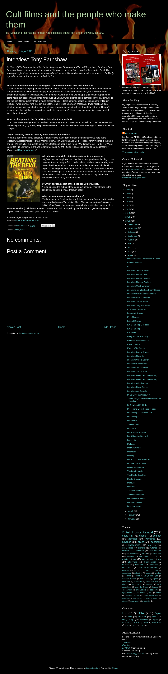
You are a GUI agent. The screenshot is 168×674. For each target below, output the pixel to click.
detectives (138, 573)
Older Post (109, 327)
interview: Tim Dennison (137, 368)
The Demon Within (135, 494)
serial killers (127, 548)
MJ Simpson (131, 133)
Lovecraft (139, 565)
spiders (149, 573)
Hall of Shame (39, 41)
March (131, 511)
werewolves (131, 553)
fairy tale (126, 581)
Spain (155, 620)
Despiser (131, 487)
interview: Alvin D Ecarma (138, 298)
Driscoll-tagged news (135, 653)
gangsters (156, 542)
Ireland (127, 625)
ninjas (124, 584)
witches (153, 548)
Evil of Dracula (133, 317)
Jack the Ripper (141, 587)
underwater (146, 601)
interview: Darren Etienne (138, 278)
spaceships (134, 545)
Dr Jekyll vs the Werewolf (138, 395)
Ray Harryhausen (26, 150)
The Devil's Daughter (136, 475)
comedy (157, 535)
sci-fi (151, 593)
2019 (127, 201)
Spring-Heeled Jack (151, 595)
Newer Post (14, 327)
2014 (127, 217)
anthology (143, 556)
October (131, 232)
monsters (139, 551)
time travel (127, 567)
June (130, 247)
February (132, 515)
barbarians (144, 579)
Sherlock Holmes (129, 579)
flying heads (127, 593)
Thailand (142, 617)
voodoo (149, 584)
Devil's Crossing (134, 479)
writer (22, 230)
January (131, 519)
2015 (127, 213)
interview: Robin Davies (137, 387)
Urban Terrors (22, 41)
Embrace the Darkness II (138, 340)
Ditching (131, 456)
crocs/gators (141, 590)
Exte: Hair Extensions (136, 309)
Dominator (131, 440)
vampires (150, 538)
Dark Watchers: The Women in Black (143, 259)
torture (158, 593)
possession (136, 584)
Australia (125, 622)
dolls (147, 570)
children (125, 551)
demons (141, 548)
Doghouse (131, 452)
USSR (135, 625)
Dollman (131, 444)
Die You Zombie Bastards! (138, 459)
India (154, 617)
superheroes (147, 559)
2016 (127, 209)
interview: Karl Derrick (137, 364)
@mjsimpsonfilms (136, 169)
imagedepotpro (93, 668)
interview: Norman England (139, 282)
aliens (141, 542)
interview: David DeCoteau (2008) (142, 375)
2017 (127, 205)
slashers (130, 556)
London (155, 587)
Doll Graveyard (134, 448)
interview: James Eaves (137, 301)
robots (125, 559)
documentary (155, 551)
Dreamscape (133, 417)
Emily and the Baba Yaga (138, 336)
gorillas (125, 570)
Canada (136, 622)
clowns (128, 576)
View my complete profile (133, 152)
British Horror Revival (137, 532)
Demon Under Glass (136, 498)
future (144, 553)
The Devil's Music (135, 471)
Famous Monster (134, 262)
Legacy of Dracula (135, 313)
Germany (144, 620)
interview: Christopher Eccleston (141, 294)
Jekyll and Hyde (151, 576)
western (158, 573)
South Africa (157, 622)
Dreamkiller (132, 420)
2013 (127, 221)
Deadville (131, 483)
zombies (133, 538)
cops (155, 556)
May (130, 251)
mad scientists (152, 581)
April (130, 255)
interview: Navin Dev (136, 356)
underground (134, 601)
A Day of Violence (135, 491)
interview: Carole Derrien (138, 360)
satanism (154, 565)
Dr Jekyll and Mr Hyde (137, 405)
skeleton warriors (152, 598)
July (130, 244)
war (159, 559)
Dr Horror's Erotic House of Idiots (142, 409)
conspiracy (126, 573)
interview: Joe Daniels (137, 391)
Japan (158, 613)
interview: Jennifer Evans (138, 270)
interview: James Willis (137, 371)
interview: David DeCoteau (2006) (142, 379)
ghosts (142, 535)
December (132, 224)
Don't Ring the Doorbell (137, 436)
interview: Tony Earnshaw (138, 305)
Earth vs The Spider (136, 348)
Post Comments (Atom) (29, 333)
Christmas (132, 562)
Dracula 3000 (133, 428)
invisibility (138, 581)
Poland (142, 625)
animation (152, 545)
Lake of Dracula (134, 321)
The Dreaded (133, 424)
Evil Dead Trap (133, 329)
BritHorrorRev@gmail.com (134, 178)
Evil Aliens (131, 333)
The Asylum (127, 590)
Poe (156, 570)
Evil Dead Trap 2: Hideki (138, 325)
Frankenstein (150, 562)
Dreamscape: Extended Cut (139, 413)
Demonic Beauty (134, 502)
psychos (126, 542)
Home (9, 41)
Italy (130, 617)
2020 (127, 197)
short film (127, 535)
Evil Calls (126, 648)
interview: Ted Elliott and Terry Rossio (143, 290)
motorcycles (137, 598)
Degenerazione (134, 506)
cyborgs (137, 570)
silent (138, 576)
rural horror (140, 593)
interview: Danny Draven (138, 352)
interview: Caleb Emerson (138, 286)
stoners (124, 601)
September (133, 236)
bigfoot (155, 579)
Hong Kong (127, 619)
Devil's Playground (135, 467)
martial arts (156, 553)
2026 (127, 190)
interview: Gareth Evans (137, 274)
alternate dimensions (147, 567)
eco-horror (154, 590)
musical (125, 565)
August (131, 240)
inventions (126, 598)
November (132, 228)
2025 (127, 193)
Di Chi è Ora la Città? (136, 463)
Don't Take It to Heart (136, 432)
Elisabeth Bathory (132, 595)
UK (124, 613)
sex (134, 559)
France (145, 622)
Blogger (115, 668)
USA (140, 613)
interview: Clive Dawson (137, 383)
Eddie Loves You (134, 344)
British (16, 230)
